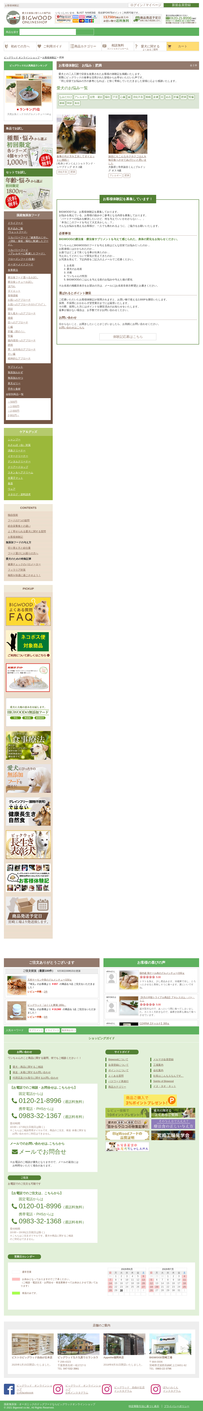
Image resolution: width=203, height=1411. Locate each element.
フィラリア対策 (17, 569)
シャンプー (14, 439)
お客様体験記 (15, 536)
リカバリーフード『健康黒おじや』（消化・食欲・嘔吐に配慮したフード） (28, 241)
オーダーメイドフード (20, 264)
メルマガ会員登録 (163, 1059)
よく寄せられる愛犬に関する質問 (27, 531)
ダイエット (14, 290)
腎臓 (191, 97)
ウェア (11, 488)
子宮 (115, 97)
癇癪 (148, 97)
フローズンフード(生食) (21, 259)
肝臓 (176, 97)
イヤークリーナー (18, 456)
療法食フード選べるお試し (23, 277)
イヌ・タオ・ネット (164, 1086)
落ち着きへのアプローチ (22, 313)
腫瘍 (61, 103)
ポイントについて (118, 1070)
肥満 (183, 97)
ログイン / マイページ (145, 5)
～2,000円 (13, 410)
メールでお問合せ (39, 1151)
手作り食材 (14, 388)
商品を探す (12, 32)
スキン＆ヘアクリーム (20, 472)
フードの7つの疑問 (18, 520)
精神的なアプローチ (19, 358)
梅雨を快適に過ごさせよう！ (24, 575)
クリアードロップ (18, 467)
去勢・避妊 (96, 97)
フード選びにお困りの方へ (23, 553)
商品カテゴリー (117, 1086)
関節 (69, 103)
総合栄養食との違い (19, 525)
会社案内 (158, 1070)
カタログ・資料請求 (19, 494)
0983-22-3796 (163, 1368)
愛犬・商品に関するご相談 (28, 1066)
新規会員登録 (181, 5)
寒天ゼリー (14, 383)
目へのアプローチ (18, 322)
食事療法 (13, 269)
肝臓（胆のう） (17, 331)
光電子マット (15, 477)
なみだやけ (65, 97)
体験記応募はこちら (128, 337)
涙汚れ (11, 286)
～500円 (12, 401)
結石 (168, 97)
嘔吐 (107, 97)
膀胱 (10, 344)
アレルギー (81, 97)
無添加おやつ (15, 377)
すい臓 (11, 354)
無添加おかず (15, 372)
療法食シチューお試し (20, 281)
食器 (10, 483)
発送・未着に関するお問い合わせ (32, 1072)
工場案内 (158, 1064)
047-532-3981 (71, 1368)
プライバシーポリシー (176, 1406)
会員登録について (118, 1064)
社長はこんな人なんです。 (168, 1075)
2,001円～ (13, 415)
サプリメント (15, 366)
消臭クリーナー (17, 450)
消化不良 (138, 97)
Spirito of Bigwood (163, 1081)
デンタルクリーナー (19, 461)
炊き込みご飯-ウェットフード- (17, 230)
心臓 (122, 97)
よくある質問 (116, 1075)
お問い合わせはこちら (71, 327)
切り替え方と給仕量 (19, 547)
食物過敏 (13, 295)
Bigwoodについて (118, 1059)
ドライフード (15, 222)
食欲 (77, 103)
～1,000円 (13, 406)
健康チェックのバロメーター (24, 564)
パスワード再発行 (118, 1081)
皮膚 (155, 97)
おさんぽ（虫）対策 (19, 445)
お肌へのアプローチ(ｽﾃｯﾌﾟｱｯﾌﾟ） (27, 304)
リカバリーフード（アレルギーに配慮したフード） (27, 252)
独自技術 (13, 514)
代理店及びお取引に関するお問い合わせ (35, 1077)
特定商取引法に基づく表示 (144, 1406)
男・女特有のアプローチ (22, 349)
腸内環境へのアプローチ (22, 340)
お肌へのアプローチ (19, 299)
